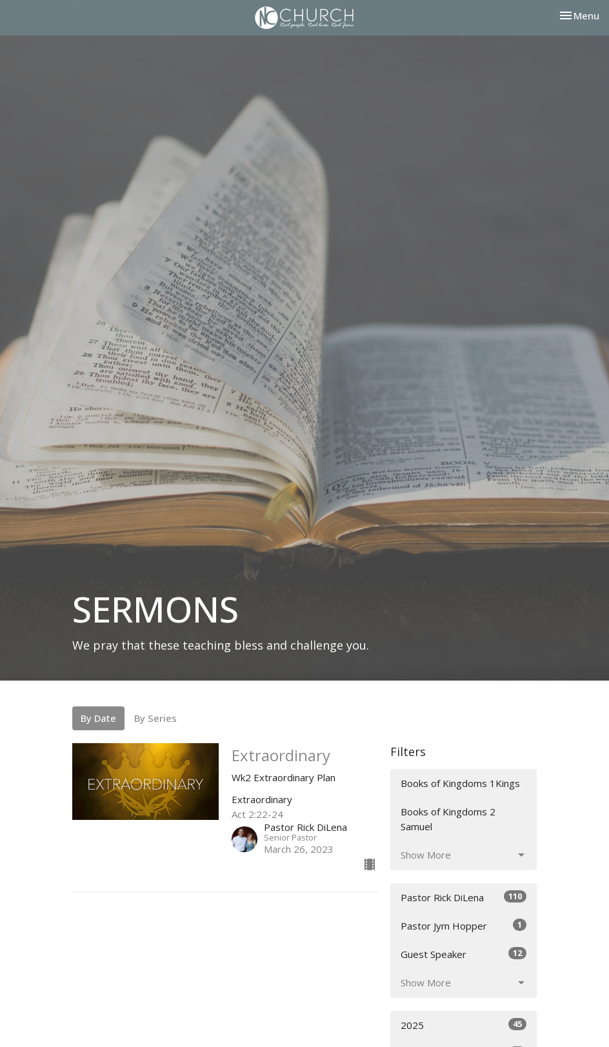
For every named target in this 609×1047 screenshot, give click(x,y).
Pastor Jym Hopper (463, 925)
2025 (463, 1025)
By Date (98, 718)
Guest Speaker (463, 954)
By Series (155, 718)
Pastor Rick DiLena (463, 897)
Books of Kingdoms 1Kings (460, 783)
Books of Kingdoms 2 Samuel (448, 819)
